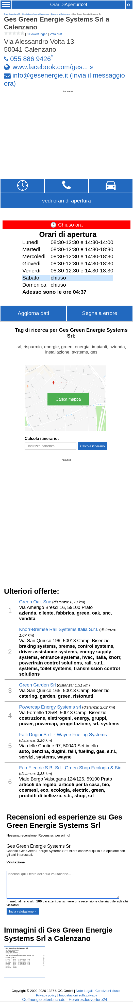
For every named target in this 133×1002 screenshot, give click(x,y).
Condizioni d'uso (107, 991)
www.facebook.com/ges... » (52, 67)
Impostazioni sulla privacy (78, 995)
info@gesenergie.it (40, 75)
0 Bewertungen (37, 34)
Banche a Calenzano (60, 14)
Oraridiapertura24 (12, 14)
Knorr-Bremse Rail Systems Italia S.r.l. (58, 629)
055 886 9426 (30, 58)
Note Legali (84, 991)
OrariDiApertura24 (68, 4)
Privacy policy (46, 995)
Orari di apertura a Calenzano (35, 14)
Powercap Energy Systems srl (50, 707)
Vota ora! (56, 34)
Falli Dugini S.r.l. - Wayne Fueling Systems (63, 734)
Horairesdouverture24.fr (90, 999)
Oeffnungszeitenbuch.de (43, 999)
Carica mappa (68, 399)
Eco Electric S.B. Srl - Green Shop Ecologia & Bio (70, 767)
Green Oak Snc (35, 601)
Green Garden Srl (37, 685)
